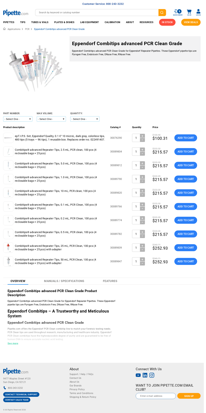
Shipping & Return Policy (83, 397)
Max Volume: (45, 113)
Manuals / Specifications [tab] (64, 281)
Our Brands (76, 385)
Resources (146, 22)
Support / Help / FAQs (81, 374)
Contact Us (75, 378)
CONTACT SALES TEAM (16, 400)
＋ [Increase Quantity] (142, 136)
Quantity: (76, 113)
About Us (74, 381)
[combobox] (100, 12)
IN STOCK (167, 22)
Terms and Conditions (81, 393)
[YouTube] (138, 375)
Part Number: (11, 113)
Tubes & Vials (40, 22)
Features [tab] (110, 281)
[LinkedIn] (145, 375)
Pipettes (8, 22)
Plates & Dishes (64, 22)
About (130, 22)
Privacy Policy (77, 389)
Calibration (112, 22)
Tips (23, 22)
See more (13, 343)
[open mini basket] (189, 12)
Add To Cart (186, 137)
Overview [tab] (17, 281)
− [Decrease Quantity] (142, 140)
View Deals (191, 22)
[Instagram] (151, 375)
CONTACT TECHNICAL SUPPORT (21, 394)
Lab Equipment (89, 22)
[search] (162, 12)
